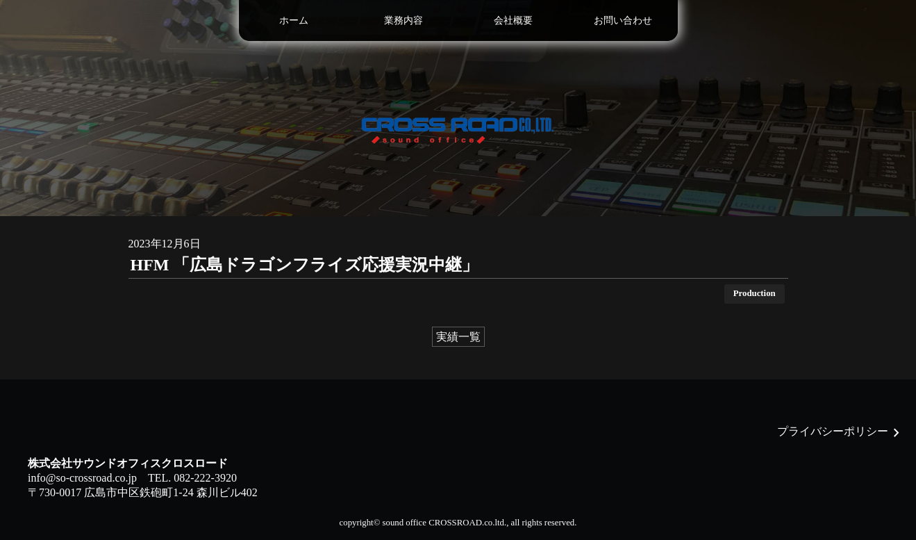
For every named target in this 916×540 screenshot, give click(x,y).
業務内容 (403, 20)
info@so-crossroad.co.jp (82, 478)
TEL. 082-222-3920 (192, 478)
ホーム (293, 20)
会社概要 (513, 20)
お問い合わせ (623, 20)
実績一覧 (458, 337)
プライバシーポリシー (832, 431)
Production (754, 293)
